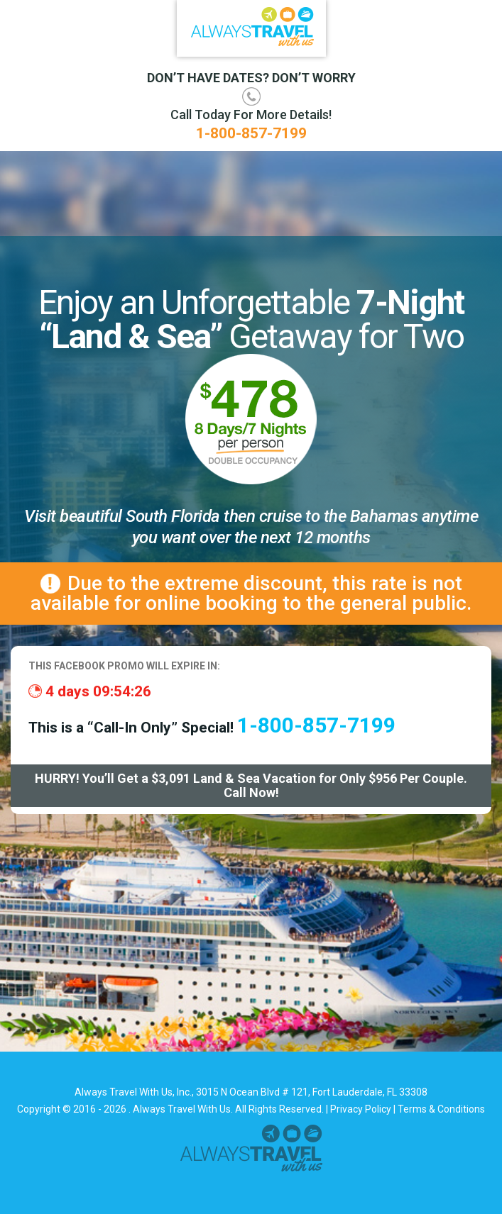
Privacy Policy (360, 1109)
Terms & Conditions (441, 1109)
